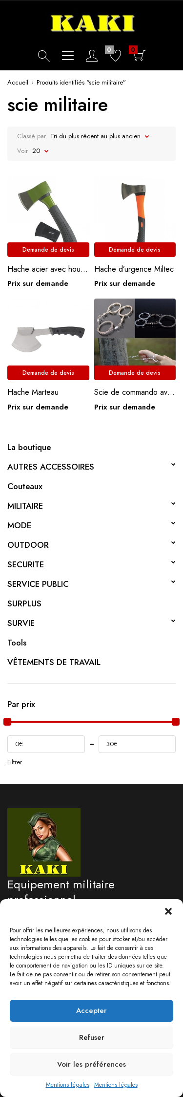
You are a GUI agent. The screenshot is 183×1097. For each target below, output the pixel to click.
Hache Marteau (33, 392)
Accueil (17, 82)
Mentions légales (67, 1084)
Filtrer (14, 762)
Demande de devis (48, 249)
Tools (16, 642)
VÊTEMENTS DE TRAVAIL (54, 662)
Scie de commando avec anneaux (135, 392)
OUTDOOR (28, 545)
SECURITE (25, 564)
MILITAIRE (25, 506)
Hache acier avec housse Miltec (48, 269)
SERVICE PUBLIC (38, 584)
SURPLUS (24, 603)
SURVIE (21, 623)
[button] (168, 911)
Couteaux (24, 486)
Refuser (91, 1037)
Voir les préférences (91, 1064)
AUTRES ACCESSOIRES (50, 467)
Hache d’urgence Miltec (134, 269)
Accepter (91, 1010)
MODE (19, 525)
